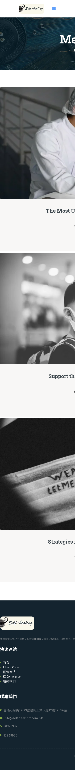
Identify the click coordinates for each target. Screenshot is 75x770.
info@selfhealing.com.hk (23, 718)
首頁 (6, 662)
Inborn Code (11, 667)
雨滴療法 (9, 672)
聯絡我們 (9, 681)
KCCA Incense (11, 676)
